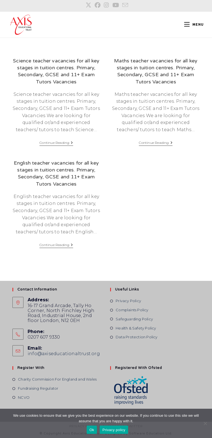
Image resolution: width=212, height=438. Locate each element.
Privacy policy (113, 430)
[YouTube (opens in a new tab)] (116, 5)
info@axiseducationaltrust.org (64, 353)
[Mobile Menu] (192, 24)
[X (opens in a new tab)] (88, 5)
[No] (205, 423)
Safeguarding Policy (134, 319)
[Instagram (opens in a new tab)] (106, 5)
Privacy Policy (128, 301)
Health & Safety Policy (136, 328)
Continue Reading (56, 143)
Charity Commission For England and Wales (57, 379)
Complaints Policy (132, 310)
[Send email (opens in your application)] (124, 5)
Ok (91, 430)
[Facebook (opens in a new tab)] (97, 5)
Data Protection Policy (136, 337)
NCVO (24, 397)
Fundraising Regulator (38, 388)
